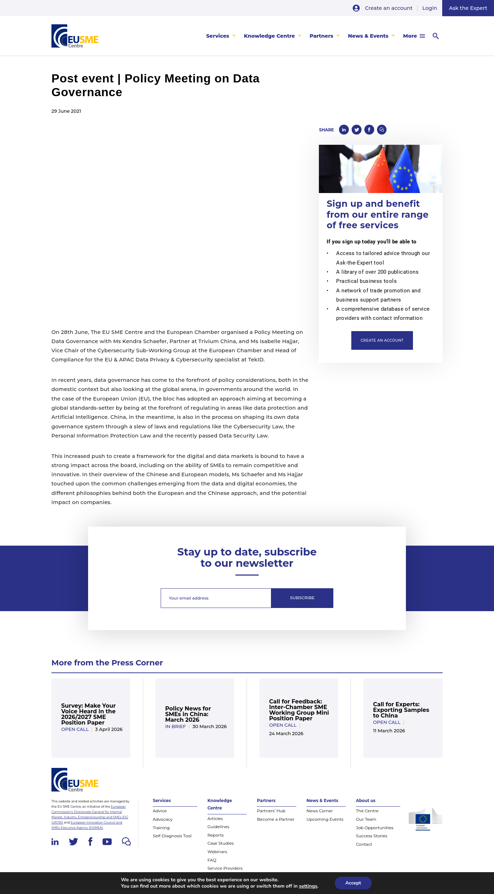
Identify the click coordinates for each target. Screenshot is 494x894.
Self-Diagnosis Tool (172, 835)
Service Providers (225, 868)
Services (217, 36)
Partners (321, 36)
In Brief (175, 726)
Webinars (217, 851)
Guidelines (218, 826)
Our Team (366, 819)
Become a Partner (275, 819)
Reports (216, 835)
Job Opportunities (374, 827)
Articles (215, 818)
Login (429, 8)
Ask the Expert (468, 8)
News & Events (368, 36)
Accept (353, 883)
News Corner (320, 810)
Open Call (75, 729)
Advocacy (163, 819)
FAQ (212, 860)
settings (308, 886)
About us (365, 800)
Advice (160, 810)
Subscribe (302, 597)
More (410, 36)
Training (161, 827)
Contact (364, 844)
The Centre (367, 810)
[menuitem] (221, 36)
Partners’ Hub (271, 810)
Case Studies (221, 843)
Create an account (389, 8)
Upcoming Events (325, 819)
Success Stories (371, 835)
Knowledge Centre (269, 36)
